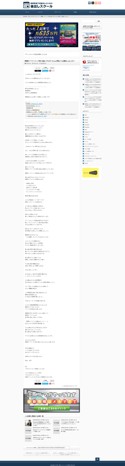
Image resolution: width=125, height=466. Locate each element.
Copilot (86, 122)
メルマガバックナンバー (69, 386)
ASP (86, 115)
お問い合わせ (92, 12)
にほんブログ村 (86, 70)
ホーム (27, 12)
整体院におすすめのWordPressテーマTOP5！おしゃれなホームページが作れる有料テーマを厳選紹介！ (93, 105)
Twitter (75, 12)
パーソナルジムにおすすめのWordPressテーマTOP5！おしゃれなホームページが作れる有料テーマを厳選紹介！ (93, 99)
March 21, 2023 (42, 116)
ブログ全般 (87, 148)
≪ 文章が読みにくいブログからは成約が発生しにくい (37, 453)
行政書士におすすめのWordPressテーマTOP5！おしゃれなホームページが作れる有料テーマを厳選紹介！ (93, 86)
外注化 (86, 163)
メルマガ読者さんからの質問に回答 (93, 158)
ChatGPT (87, 117)
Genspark (87, 124)
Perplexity (87, 127)
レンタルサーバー (89, 161)
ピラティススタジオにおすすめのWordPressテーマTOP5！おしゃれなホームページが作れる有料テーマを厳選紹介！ (93, 92)
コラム (86, 136)
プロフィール (57, 12)
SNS (86, 129)
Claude (86, 120)
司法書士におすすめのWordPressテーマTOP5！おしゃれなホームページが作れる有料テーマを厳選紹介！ (93, 80)
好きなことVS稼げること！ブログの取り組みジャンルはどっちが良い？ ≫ (66, 453)
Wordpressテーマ (89, 132)
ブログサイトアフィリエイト (91, 146)
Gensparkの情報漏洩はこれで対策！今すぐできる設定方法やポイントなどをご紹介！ (42, 424)
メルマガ (40, 12)
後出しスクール (62, 465)
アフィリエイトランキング (88, 65)
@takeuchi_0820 (37, 104)
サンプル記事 (88, 139)
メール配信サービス (89, 151)
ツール (86, 141)
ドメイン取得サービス (90, 144)
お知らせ (87, 134)
